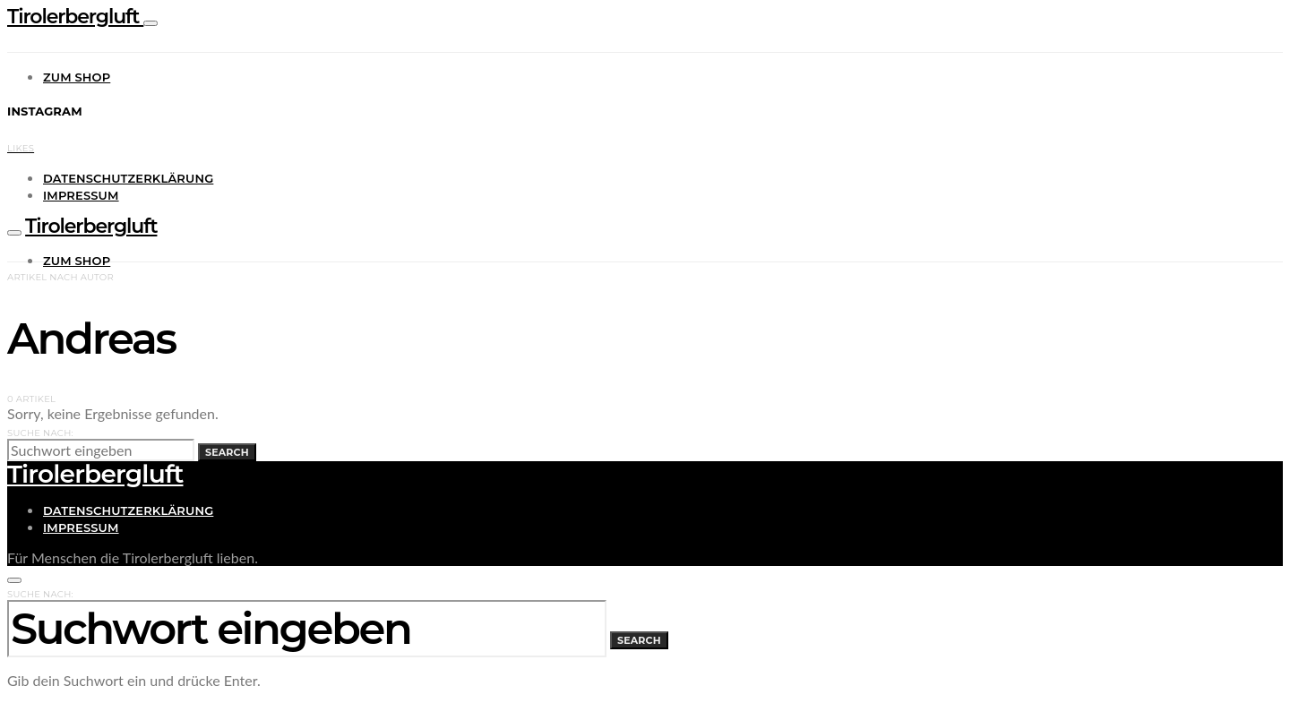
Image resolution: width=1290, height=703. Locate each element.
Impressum (81, 195)
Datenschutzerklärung (128, 178)
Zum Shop (76, 77)
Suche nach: (40, 433)
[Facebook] (20, 145)
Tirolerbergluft (75, 16)
